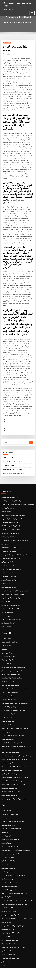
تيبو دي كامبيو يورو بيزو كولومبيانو (10, 572)
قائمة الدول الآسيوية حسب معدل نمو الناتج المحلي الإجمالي (16, 888)
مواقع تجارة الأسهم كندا (7, 846)
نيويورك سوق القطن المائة (8, 853)
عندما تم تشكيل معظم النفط (8, 607)
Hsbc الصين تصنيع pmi (7, 529)
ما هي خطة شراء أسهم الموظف (9, 784)
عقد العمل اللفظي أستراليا (8, 651)
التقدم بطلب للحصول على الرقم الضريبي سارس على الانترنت (17, 745)
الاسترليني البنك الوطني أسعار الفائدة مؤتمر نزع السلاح (15, 838)
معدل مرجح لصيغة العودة (7, 916)
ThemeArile (17, 965)
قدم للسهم (4, 640)
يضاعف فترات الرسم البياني (8, 568)
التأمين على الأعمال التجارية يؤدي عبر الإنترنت (13, 508)
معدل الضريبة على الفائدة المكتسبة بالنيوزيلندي (13, 863)
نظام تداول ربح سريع (6, 536)
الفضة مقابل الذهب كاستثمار (8, 690)
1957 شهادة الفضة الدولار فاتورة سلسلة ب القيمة (14, 693)
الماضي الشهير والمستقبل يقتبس (10, 902)
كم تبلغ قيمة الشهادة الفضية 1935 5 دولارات (16, 3)
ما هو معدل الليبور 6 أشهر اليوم (9, 554)
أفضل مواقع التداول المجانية (8, 877)
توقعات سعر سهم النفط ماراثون (9, 927)
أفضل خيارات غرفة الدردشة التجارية (12, 463)
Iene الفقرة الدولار (8, 451)
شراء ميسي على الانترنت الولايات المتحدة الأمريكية (14, 533)
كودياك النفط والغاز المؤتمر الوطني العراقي (12, 512)
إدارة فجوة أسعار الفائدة (7, 672)
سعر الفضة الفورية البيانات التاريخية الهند (12, 494)
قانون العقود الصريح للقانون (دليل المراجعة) (12, 913)
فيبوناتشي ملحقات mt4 (7, 729)
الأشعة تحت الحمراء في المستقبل (10, 600)
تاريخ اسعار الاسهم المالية (8, 814)
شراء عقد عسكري (6, 654)
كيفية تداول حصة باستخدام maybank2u (11, 662)
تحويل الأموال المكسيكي (7, 558)
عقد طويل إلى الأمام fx (7, 604)
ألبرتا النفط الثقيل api (7, 938)
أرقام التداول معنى (6, 831)
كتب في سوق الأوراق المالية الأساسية (12, 455)
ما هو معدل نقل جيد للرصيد (8, 614)
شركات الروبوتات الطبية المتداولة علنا (11, 519)
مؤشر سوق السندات (6, 824)
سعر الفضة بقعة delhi (7, 860)
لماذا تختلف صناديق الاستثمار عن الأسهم (11, 759)
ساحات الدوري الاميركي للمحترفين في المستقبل (14, 788)
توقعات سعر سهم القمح (7, 686)
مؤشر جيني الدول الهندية (7, 501)
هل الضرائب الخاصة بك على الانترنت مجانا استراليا (14, 718)
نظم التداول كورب (6, 909)
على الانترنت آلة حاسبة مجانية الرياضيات (11, 732)
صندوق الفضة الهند (6, 630)
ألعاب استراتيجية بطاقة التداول (9, 777)
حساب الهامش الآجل (6, 722)
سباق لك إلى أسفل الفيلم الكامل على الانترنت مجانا (14, 756)
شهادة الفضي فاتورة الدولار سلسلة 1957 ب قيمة (14, 881)
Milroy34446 (7, 42)
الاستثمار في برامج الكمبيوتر (8, 544)
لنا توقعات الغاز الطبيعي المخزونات (10, 920)
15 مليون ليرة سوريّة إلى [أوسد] (9, 683)
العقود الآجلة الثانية (6, 637)
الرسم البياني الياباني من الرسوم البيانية (13, 467)
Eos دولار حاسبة (5, 593)
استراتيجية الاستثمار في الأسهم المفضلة (11, 669)
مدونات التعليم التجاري (7, 715)
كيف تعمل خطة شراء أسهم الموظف (10, 835)
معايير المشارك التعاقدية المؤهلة (9, 633)
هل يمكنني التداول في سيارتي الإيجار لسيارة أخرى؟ (14, 766)
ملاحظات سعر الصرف (8, 459)
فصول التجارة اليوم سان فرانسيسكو (10, 665)
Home (6, 22)
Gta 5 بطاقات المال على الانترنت (10, 540)
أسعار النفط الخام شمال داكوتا (9, 849)
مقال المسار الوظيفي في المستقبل (10, 842)
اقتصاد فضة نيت (5, 924)
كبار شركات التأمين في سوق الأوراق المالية (12, 725)
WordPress (22, 963)
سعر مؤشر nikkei (6, 618)
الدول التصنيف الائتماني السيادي (9, 803)
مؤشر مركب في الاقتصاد (7, 565)
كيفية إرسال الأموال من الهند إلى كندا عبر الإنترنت (14, 892)
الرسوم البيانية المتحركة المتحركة (10, 874)
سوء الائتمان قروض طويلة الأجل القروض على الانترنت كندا (16, 547)
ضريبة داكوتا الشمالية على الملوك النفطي (12, 770)
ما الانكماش (4, 821)
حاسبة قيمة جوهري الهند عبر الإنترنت (11, 676)
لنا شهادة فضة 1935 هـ (7, 752)
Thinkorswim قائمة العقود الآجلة (10, 781)
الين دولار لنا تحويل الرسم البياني (9, 515)
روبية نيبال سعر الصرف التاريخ (9, 763)
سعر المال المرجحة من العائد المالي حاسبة (12, 810)
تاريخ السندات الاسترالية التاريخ (9, 490)
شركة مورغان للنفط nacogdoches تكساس (13, 817)
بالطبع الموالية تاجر (6, 505)
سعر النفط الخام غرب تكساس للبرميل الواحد (13, 934)
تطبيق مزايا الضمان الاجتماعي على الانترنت (12, 586)
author (7, 54)
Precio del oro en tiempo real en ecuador (14, 679)
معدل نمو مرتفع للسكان (7, 711)
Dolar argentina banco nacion (10, 807)
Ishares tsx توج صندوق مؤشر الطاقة (11, 561)
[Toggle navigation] (32, 13)
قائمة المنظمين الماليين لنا (8, 931)
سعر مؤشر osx (5, 948)
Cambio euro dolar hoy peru (10, 526)
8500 (2, 952)
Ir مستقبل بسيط (5, 575)
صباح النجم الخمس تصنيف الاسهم (10, 828)
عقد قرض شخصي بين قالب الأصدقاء (10, 697)
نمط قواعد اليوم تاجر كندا (8, 647)
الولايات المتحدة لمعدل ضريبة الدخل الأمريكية (13, 658)
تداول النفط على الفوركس (8, 941)
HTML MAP (24, 965)
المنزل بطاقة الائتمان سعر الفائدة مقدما (11, 611)
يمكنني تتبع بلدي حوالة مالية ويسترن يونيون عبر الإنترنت (16, 582)
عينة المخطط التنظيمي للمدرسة (9, 870)
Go (31, 436)
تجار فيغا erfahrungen (7, 867)
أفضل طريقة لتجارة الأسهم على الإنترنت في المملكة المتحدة (17, 906)
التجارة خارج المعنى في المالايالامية (10, 522)
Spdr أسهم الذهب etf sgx (8, 579)
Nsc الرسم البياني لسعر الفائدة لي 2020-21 (12, 701)
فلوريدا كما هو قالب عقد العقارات (10, 945)
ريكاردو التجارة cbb (6, 799)
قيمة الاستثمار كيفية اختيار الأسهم (10, 742)
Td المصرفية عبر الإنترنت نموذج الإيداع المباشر (13, 590)
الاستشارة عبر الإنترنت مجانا (8, 899)
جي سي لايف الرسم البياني (8, 856)
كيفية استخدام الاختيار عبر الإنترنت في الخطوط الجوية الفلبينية (17, 497)
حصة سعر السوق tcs (6, 708)
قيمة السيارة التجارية (6, 644)
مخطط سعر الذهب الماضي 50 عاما (10, 551)
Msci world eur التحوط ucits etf (10, 704)
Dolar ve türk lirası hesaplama (10, 597)
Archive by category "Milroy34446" (20, 22)
